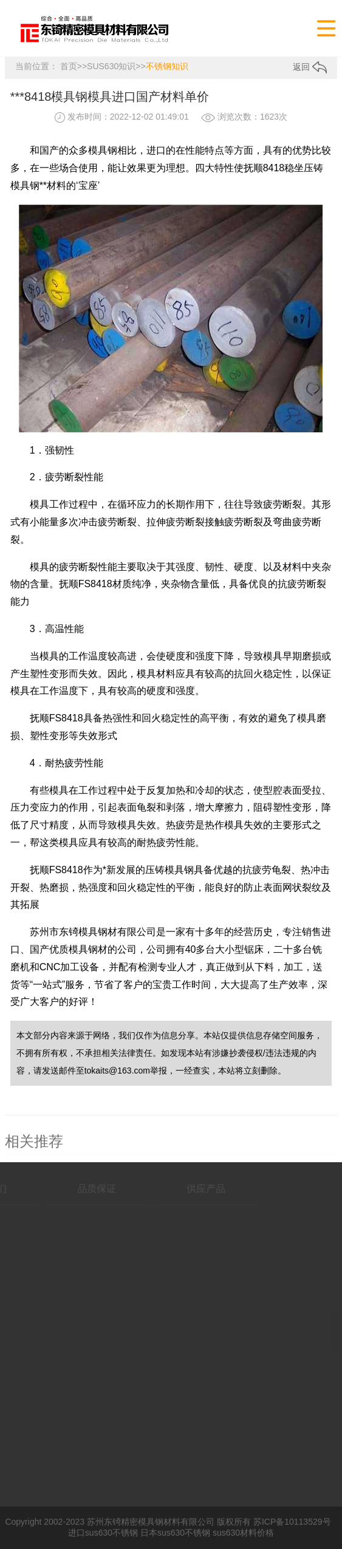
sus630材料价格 (243, 1532)
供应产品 (181, 1188)
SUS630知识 (111, 66)
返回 (310, 67)
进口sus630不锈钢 (103, 1532)
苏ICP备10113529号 (292, 1522)
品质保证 (71, 1188)
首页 (68, 66)
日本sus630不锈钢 (175, 1532)
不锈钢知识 (167, 66)
